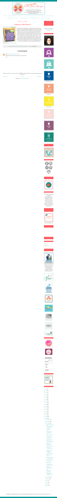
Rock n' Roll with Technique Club (49, 458)
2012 (46, 411)
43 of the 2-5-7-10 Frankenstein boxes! (49, 432)
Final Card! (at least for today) (49, 460)
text (46, 366)
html (46, 365)
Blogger (49, 494)
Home (5, 15)
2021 (46, 396)
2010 (46, 414)
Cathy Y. (7, 54)
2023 (46, 392)
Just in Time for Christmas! (49, 437)
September (48, 477)
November (48, 421)
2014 (46, 408)
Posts (46, 244)
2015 (46, 406)
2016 (46, 404)
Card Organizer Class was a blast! (49, 441)
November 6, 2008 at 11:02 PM (14, 54)
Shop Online (49, 30)
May (47, 484)
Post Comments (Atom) (25, 78)
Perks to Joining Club (49, 455)
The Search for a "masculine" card (49, 465)
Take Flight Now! (49, 439)
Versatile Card (48, 462)
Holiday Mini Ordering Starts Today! (49, 474)
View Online (47, 29)
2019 (46, 399)
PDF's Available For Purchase (15, 15)
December (48, 419)
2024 (46, 390)
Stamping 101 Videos (34, 17)
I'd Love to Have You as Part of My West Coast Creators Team (38, 15)
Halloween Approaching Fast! (49, 467)
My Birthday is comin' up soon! (49, 448)
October (47, 423)
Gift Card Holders (49, 435)
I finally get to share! (48, 429)
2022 (46, 394)
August (47, 479)
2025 (46, 389)
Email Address (47, 361)
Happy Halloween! (49, 424)
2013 (46, 409)
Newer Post (5, 76)
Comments (47, 245)
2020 (46, 397)
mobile (46, 367)
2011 (46, 413)
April (47, 485)
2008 (46, 418)
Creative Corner (24, 17)
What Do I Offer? (46, 17)
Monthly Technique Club (12, 17)
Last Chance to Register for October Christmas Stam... (49, 452)
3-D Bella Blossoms (49, 446)
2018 (46, 401)
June (47, 482)
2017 (46, 402)
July (47, 480)
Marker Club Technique (48, 471)
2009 (46, 416)
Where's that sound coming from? (49, 427)
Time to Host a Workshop (48, 444)
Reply (6, 57)
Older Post (39, 76)
